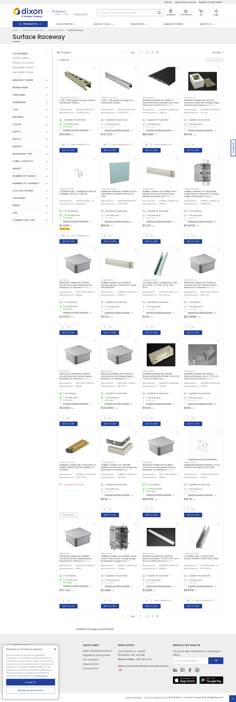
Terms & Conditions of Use (155, 697)
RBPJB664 (148, 462)
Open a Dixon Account (185, 2)
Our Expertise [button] (64, 24)
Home (15, 30)
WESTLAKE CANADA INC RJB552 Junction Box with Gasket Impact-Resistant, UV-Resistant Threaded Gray (76, 560)
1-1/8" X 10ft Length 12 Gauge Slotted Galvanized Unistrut (77, 101)
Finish (16, 205)
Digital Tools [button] (102, 24)
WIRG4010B (148, 371)
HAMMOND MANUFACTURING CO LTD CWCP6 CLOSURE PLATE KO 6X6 (202, 466)
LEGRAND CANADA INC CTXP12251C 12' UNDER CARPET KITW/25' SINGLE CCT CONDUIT (77, 467)
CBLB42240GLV (150, 280)
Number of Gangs (24, 176)
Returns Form (91, 664)
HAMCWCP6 (190, 462)
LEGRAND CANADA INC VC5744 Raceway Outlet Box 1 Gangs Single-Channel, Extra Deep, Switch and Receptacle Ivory (202, 104)
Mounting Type (22, 153)
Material (18, 117)
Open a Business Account (97, 650)
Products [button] (30, 24)
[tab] (30, 54)
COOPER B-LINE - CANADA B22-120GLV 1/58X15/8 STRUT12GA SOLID (201, 557)
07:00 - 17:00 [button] (61, 14)
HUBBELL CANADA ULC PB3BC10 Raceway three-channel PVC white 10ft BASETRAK (118, 285)
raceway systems (55, 30)
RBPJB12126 (107, 371)
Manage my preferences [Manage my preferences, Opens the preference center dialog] (30, 690)
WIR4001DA (189, 371)
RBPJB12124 (190, 280)
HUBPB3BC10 (107, 280)
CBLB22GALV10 (67, 189)
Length (17, 146)
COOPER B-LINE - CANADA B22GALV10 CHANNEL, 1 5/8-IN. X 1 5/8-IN (77, 192)
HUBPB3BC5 (149, 189)
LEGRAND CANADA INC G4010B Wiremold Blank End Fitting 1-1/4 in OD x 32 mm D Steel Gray (161, 376)
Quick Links (91, 645)
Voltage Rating (23, 190)
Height (17, 168)
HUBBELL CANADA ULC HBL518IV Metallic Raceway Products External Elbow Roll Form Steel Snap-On (119, 467)
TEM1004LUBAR (191, 189)
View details (68, 515)
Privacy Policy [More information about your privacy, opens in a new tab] (41, 675)
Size (15, 212)
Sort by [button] (216, 52)
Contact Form (90, 668)
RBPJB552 (64, 553)
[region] (30, 672)
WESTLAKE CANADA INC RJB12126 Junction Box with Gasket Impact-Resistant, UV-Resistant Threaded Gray (118, 377)
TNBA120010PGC (109, 97)
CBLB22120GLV (191, 553)
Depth (16, 131)
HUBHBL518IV (107, 462)
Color (17, 124)
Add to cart (68, 150)
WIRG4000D (149, 553)
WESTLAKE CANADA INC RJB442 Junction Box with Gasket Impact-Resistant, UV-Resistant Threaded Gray (76, 286)
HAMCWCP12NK (108, 189)
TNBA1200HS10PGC (69, 97)
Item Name (19, 94)
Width (17, 139)
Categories (20, 53)
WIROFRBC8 (149, 97)
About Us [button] (206, 24)
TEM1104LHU (107, 553)
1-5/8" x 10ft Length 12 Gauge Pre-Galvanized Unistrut (117, 101)
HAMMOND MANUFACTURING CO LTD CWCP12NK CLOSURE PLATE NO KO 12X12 (119, 194)
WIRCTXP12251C (67, 462)
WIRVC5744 (190, 97)
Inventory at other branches (76, 130)
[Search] (130, 12)
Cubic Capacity (23, 161)
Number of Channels (26, 183)
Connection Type (24, 220)
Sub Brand (19, 102)
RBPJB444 (64, 371)
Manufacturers (173, 24)
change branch (80, 14)
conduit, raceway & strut (33, 30)
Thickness (19, 198)
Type (15, 109)
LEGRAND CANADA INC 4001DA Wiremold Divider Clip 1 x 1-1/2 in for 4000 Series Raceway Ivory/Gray (201, 376)
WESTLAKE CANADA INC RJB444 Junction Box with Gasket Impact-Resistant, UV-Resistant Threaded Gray (76, 377)
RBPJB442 (64, 280)
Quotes (168, 2)
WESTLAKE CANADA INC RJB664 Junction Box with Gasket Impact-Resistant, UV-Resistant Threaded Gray (159, 468)
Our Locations (91, 659)
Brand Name (20, 87)
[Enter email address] (190, 660)
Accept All (30, 682)
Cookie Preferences (133, 697)
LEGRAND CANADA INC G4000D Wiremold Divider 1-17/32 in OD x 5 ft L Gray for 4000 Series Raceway (161, 558)
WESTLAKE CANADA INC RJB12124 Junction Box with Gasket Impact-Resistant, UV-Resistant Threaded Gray (201, 286)
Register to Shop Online (210, 2)
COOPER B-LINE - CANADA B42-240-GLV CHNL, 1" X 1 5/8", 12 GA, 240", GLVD (160, 285)
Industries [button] (137, 24)
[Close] (55, 649)
